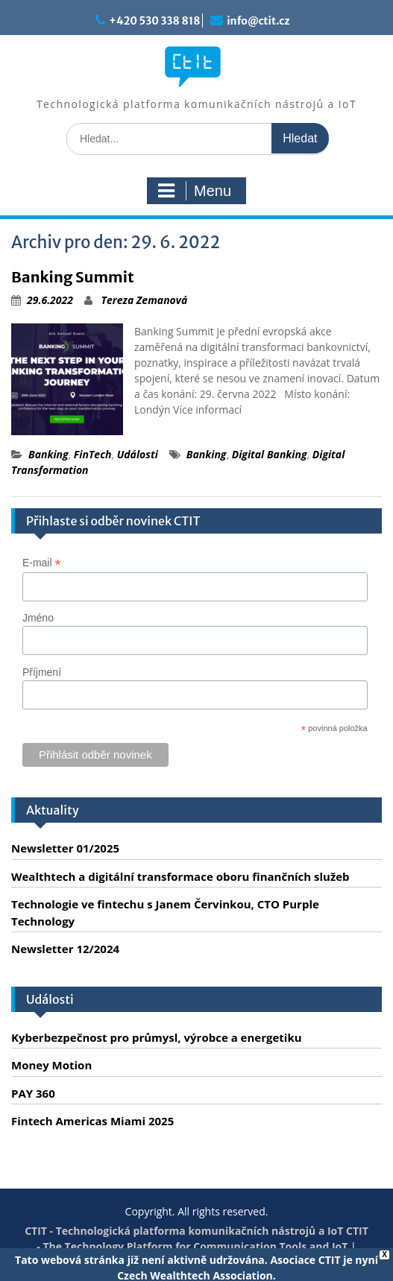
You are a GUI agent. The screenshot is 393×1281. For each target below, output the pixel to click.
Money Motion (51, 1064)
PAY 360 (33, 1093)
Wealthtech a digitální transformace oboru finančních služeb (180, 876)
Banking (48, 454)
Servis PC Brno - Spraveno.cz (225, 1262)
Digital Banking (269, 454)
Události (137, 454)
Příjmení (41, 672)
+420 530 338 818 (154, 21)
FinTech (93, 454)
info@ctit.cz (258, 21)
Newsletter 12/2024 (65, 948)
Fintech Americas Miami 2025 (92, 1120)
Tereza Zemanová (144, 300)
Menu (194, 190)
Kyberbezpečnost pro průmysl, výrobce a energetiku (156, 1037)
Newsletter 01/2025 (65, 848)
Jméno (38, 618)
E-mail (41, 563)
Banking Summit (72, 277)
